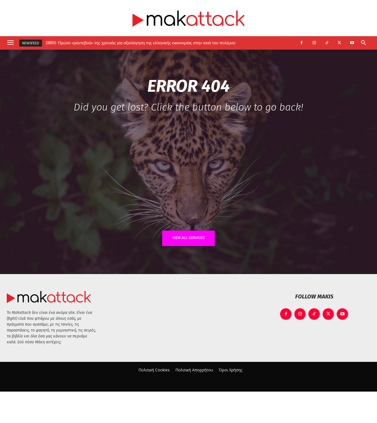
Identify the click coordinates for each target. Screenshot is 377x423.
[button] (363, 43)
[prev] (279, 43)
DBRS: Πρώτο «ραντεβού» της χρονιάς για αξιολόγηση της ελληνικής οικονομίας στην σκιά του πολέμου (141, 42)
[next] (288, 43)
